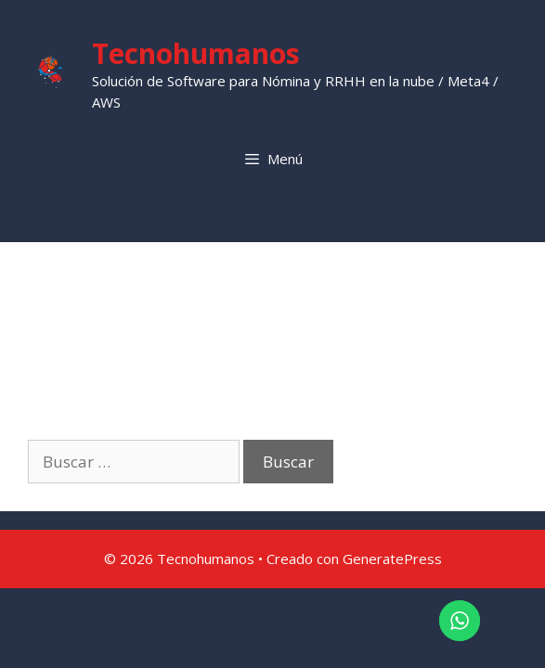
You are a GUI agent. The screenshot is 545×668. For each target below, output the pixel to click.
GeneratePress (392, 558)
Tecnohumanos (196, 53)
